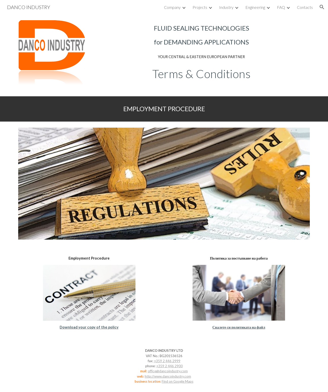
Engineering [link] (255, 7)
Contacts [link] (305, 7)
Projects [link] (200, 7)
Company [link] (172, 7)
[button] (322, 7)
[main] (201, 35)
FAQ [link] (281, 7)
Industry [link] (226, 7)
